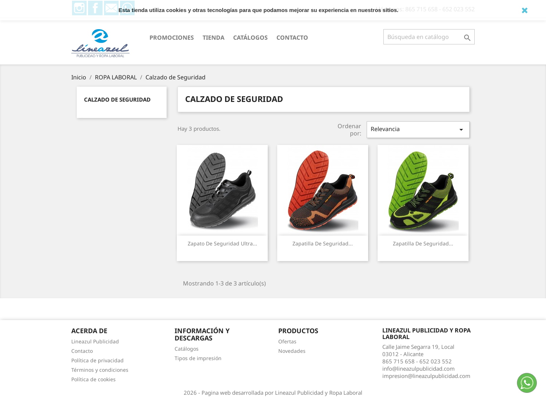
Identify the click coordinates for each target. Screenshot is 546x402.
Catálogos (250, 38)
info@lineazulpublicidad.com (418, 368)
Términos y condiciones (99, 369)
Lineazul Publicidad (95, 341)
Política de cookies (93, 379)
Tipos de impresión (198, 358)
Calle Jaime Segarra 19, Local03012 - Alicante (418, 350)
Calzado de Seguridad (117, 99)
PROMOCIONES (172, 38)
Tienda (213, 38)
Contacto (292, 38)
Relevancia (418, 129)
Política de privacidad (97, 360)
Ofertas (287, 341)
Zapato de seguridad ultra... (222, 243)
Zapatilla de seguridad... (322, 243)
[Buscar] (429, 36)
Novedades (292, 350)
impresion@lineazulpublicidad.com (426, 375)
